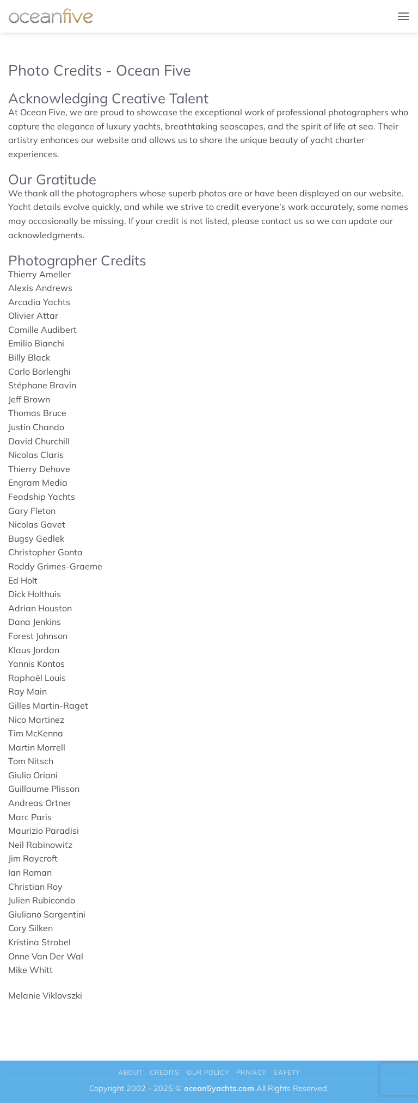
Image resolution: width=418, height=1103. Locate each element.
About (130, 1072)
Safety (286, 1072)
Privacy (251, 1072)
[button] (403, 16)
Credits (164, 1072)
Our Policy (208, 1072)
